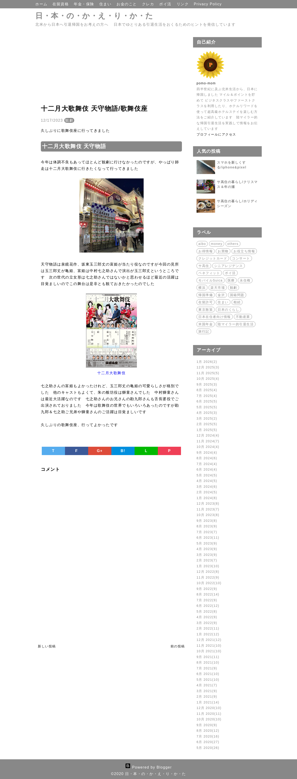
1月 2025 (207, 430)
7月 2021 (207, 668)
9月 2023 (207, 520)
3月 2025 (207, 418)
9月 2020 (207, 725)
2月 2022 (208, 628)
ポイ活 (166, 4)
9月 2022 (207, 589)
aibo (202, 244)
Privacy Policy (208, 4)
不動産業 (243, 317)
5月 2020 (208, 748)
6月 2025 (207, 401)
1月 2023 (208, 566)
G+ (100, 451)
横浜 (202, 287)
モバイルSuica (210, 280)
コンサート (241, 258)
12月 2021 (209, 640)
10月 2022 (209, 583)
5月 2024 (207, 475)
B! (123, 451)
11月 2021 (209, 645)
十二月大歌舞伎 (111, 373)
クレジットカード (212, 258)
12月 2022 (208, 571)
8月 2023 (207, 526)
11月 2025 (208, 373)
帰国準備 (205, 295)
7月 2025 (207, 396)
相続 (237, 302)
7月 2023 (207, 532)
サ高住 (203, 266)
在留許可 (205, 302)
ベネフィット (209, 273)
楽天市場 (217, 287)
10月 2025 (208, 378)
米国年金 (205, 324)
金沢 (221, 295)
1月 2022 (208, 634)
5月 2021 (208, 679)
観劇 (69, 120)
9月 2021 (208, 657)
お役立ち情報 (244, 251)
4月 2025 (207, 413)
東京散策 (205, 309)
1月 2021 (208, 702)
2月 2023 (207, 560)
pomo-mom (206, 83)
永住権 (245, 280)
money (217, 244)
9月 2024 (207, 452)
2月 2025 (207, 424)
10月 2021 (209, 651)
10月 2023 (208, 515)
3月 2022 (207, 623)
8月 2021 (208, 662)
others (233, 244)
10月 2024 (208, 447)
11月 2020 (209, 714)
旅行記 (203, 331)
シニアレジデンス (228, 266)
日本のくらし (228, 309)
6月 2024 (207, 469)
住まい (106, 4)
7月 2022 (207, 600)
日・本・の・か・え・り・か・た (94, 16)
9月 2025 (207, 384)
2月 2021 (207, 696)
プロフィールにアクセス (216, 134)
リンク (183, 4)
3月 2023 (207, 555)
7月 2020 (208, 736)
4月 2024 (207, 481)
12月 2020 (209, 708)
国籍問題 (237, 295)
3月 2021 (207, 691)
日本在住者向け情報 (214, 317)
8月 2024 (207, 458)
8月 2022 (208, 594)
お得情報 (205, 251)
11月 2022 (208, 577)
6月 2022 (208, 606)
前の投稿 (178, 646)
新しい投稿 (47, 646)
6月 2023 (208, 537)
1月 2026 (207, 362)
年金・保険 (84, 4)
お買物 (223, 251)
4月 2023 (207, 549)
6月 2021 (208, 674)
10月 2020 (209, 719)
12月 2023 (208, 503)
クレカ (148, 4)
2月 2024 (207, 492)
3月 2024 (207, 486)
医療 (231, 280)
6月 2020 (208, 742)
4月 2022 (207, 617)
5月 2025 (207, 407)
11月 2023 (208, 509)
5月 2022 (207, 611)
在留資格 (61, 4)
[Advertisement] (111, 69)
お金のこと (127, 4)
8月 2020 (208, 730)
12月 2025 (208, 367)
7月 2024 (207, 464)
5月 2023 (207, 543)
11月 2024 (208, 441)
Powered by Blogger (148, 767)
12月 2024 (208, 435)
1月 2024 (207, 498)
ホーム (42, 4)
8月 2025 (207, 390)
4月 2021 (207, 685)
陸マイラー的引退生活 (236, 324)
